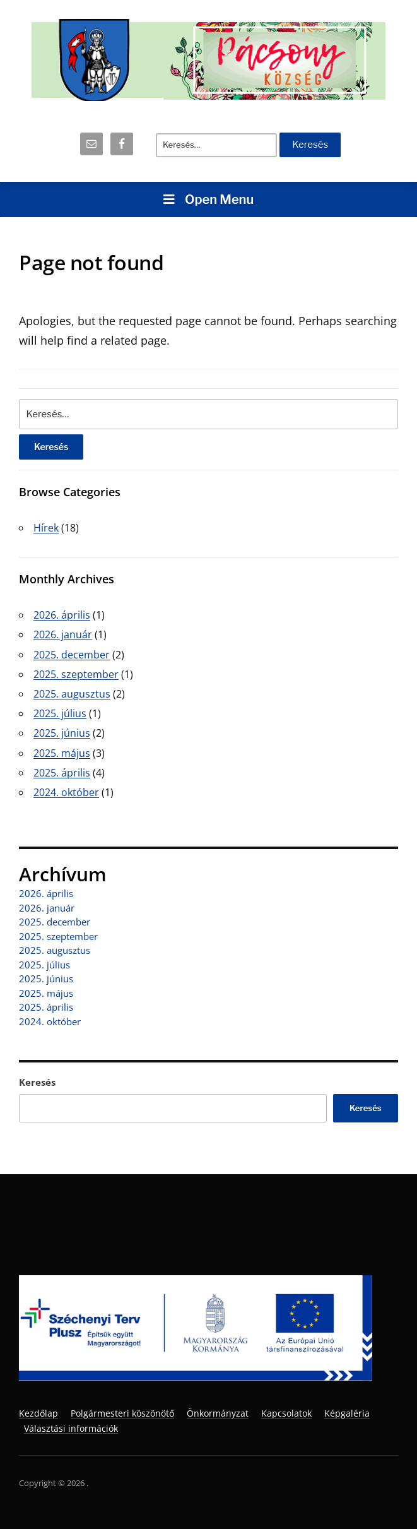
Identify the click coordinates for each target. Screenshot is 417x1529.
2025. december (71, 655)
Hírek (46, 528)
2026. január (62, 634)
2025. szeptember (76, 674)
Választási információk (71, 1428)
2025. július (59, 713)
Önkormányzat (218, 1413)
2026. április (61, 615)
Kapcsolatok (286, 1413)
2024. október (66, 792)
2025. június (61, 733)
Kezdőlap (38, 1413)
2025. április (61, 773)
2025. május (61, 753)
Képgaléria (347, 1413)
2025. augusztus (71, 694)
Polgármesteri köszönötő (122, 1413)
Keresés (37, 1082)
